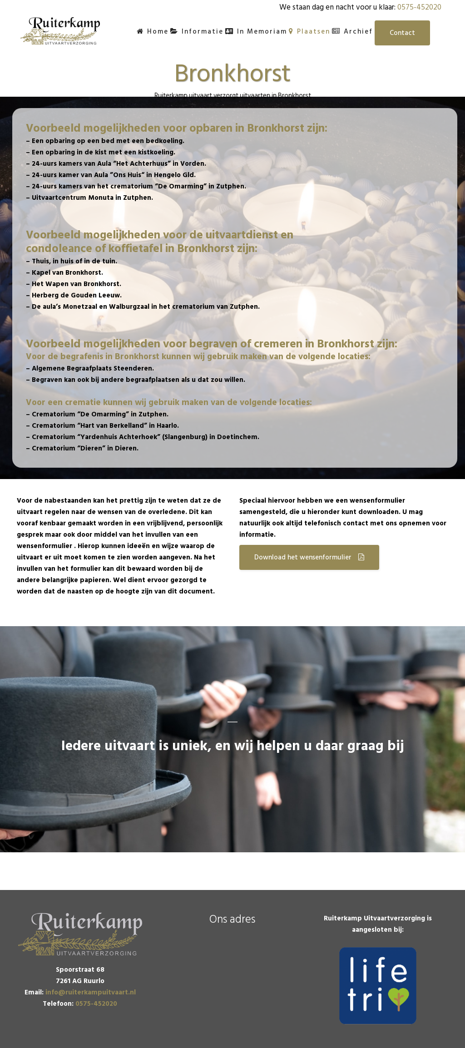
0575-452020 (419, 7)
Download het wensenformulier (309, 557)
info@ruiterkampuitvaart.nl (90, 992)
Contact (402, 33)
